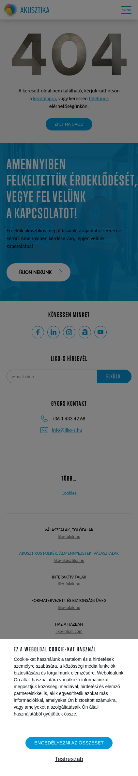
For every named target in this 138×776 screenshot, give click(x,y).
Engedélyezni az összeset (68, 742)
